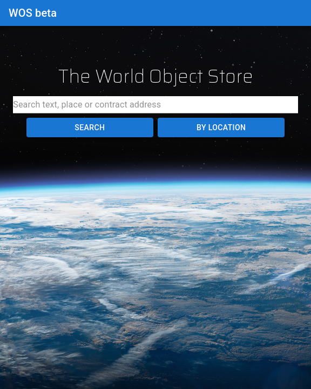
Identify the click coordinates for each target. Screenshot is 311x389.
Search (89, 128)
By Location (221, 128)
